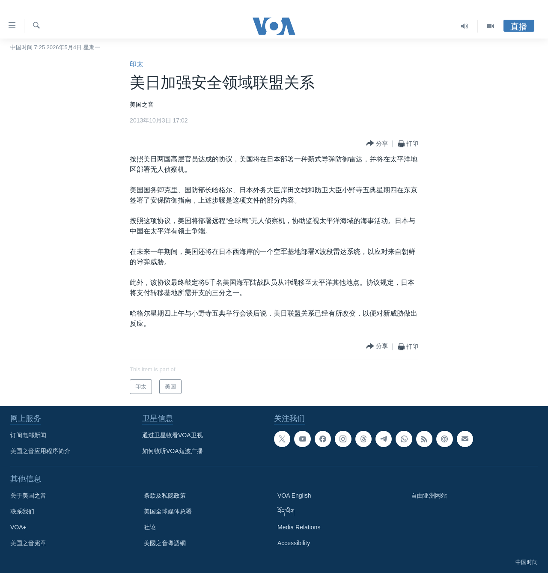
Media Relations (298, 527)
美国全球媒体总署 (168, 511)
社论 (150, 527)
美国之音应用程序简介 (40, 451)
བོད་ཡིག (286, 511)
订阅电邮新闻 (28, 435)
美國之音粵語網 (165, 543)
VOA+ (18, 527)
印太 (136, 64)
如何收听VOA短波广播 (172, 451)
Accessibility (293, 543)
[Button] (377, 143)
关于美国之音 (28, 495)
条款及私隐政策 (165, 495)
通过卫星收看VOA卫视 (172, 435)
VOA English (294, 495)
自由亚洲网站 (429, 495)
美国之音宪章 (28, 543)
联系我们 (22, 511)
